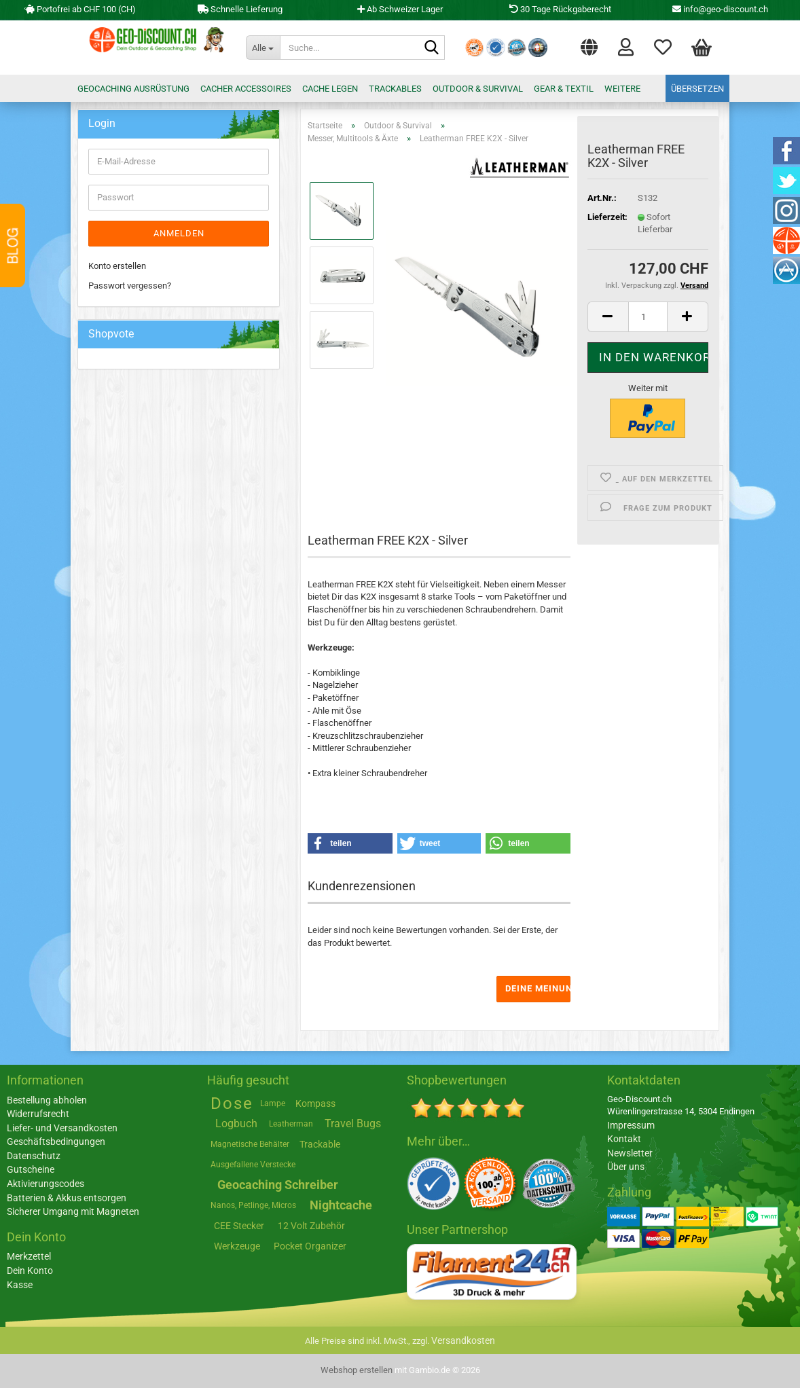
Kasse (20, 1284)
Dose (232, 1103)
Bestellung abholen (47, 1100)
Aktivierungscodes (45, 1183)
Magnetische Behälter (250, 1144)
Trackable (319, 1144)
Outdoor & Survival (478, 89)
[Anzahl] (648, 317)
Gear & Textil (564, 89)
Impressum (631, 1125)
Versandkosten (463, 1340)
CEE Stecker (239, 1225)
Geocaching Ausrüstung (133, 89)
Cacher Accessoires (245, 89)
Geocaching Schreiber (277, 1184)
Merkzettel (663, 46)
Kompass (315, 1103)
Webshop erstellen (357, 1370)
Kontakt (624, 1138)
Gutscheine (30, 1169)
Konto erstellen (117, 266)
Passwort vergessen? (129, 285)
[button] (589, 44)
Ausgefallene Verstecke (253, 1164)
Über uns (625, 1166)
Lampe (272, 1103)
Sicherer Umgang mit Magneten (73, 1211)
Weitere (622, 89)
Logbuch (236, 1123)
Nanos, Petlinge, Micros (253, 1205)
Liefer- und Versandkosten (62, 1127)
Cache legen (330, 89)
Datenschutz (33, 1155)
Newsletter (630, 1153)
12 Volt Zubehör (311, 1225)
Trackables (395, 89)
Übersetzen (697, 89)
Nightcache (341, 1205)
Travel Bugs (353, 1123)
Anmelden (178, 233)
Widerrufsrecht (38, 1113)
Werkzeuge (237, 1246)
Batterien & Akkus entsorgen (66, 1197)
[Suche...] (263, 47)
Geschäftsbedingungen (56, 1141)
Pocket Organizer (310, 1246)
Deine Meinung (537, 988)
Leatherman (291, 1124)
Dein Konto (30, 1270)
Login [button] (626, 46)
